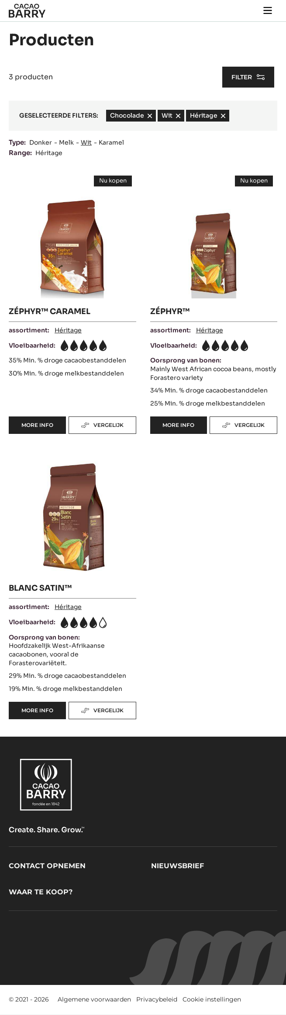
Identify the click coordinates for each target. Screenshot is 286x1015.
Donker (40, 142)
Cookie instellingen (212, 999)
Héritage (48, 153)
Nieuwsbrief (177, 866)
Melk (66, 142)
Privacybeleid (156, 999)
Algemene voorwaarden (94, 999)
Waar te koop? (40, 892)
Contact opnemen (47, 866)
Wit (86, 142)
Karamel (111, 142)
